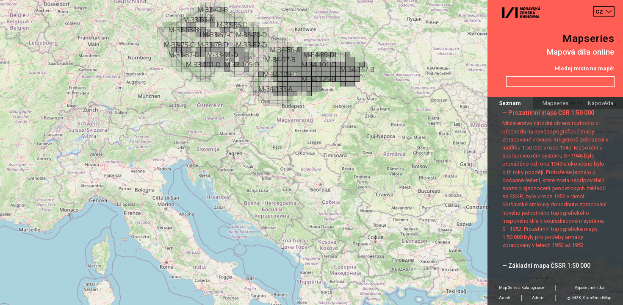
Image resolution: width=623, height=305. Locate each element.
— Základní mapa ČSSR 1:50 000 (546, 265)
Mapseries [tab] (555, 103)
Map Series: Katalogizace (521, 288)
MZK (576, 298)
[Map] (311, 152)
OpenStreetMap (597, 298)
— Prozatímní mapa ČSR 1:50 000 (548, 112)
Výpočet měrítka (589, 288)
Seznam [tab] (510, 103)
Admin (538, 298)
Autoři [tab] (504, 298)
